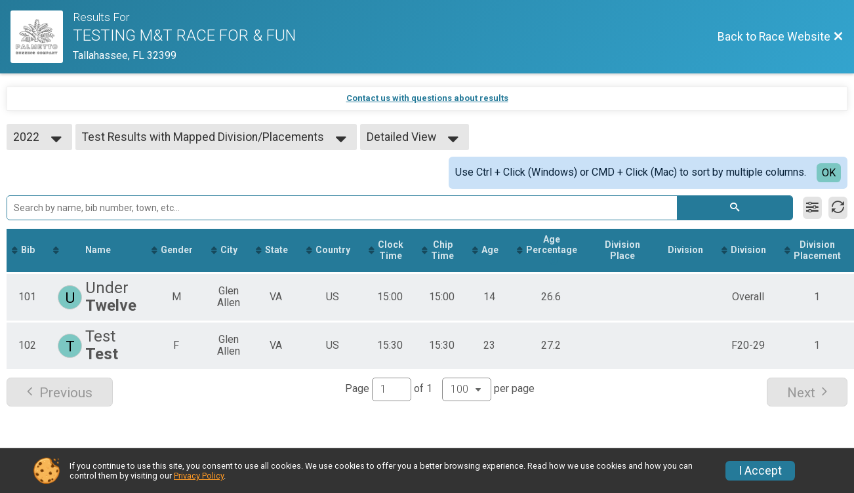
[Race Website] (41, 36)
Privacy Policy (199, 476)
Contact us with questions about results (427, 98)
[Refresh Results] (837, 208)
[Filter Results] (812, 208)
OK (829, 173)
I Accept (760, 470)
